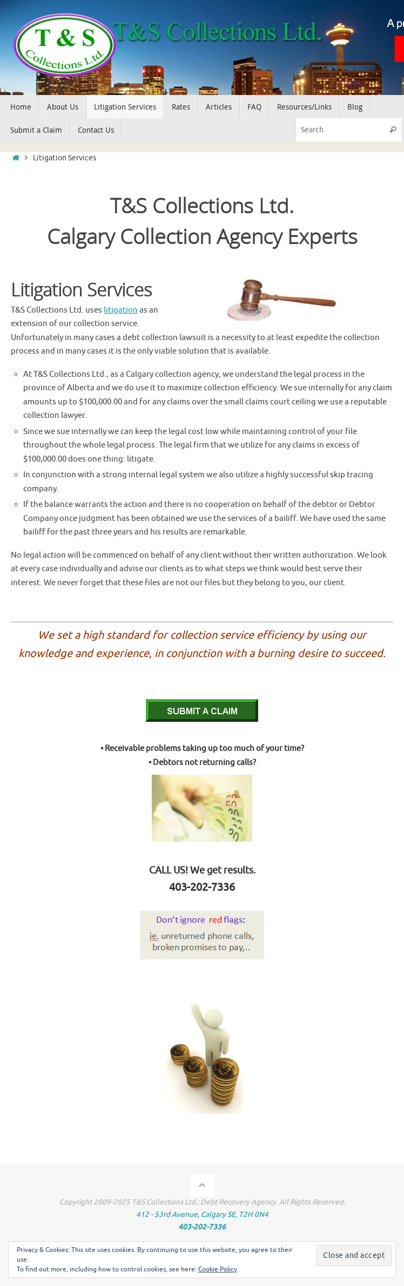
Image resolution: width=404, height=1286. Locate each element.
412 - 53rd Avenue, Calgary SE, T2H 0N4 (202, 1214)
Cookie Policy (217, 1269)
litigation (121, 310)
